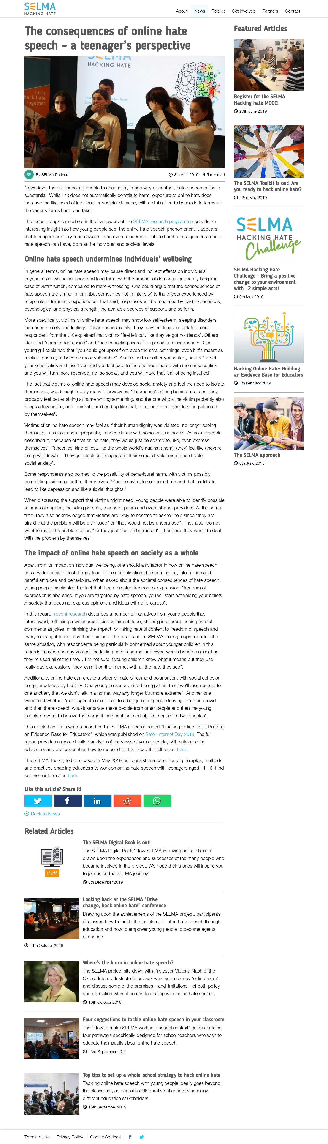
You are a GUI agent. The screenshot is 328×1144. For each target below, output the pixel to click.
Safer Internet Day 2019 (170, 734)
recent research (70, 613)
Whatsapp (157, 801)
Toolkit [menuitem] (218, 11)
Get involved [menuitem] (243, 11)
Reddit (127, 801)
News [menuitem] (199, 11)
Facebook (68, 801)
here (181, 749)
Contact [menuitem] (292, 11)
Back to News (45, 813)
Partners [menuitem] (270, 11)
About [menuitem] (181, 11)
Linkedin (97, 801)
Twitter (38, 801)
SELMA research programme (163, 221)
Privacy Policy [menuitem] (70, 1136)
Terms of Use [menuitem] (37, 1136)
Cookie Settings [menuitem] (105, 1136)
